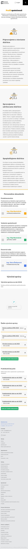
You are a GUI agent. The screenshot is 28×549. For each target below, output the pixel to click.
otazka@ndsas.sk (7, 430)
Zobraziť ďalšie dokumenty (9, 359)
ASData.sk (25, 547)
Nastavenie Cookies (5, 543)
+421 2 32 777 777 (8, 425)
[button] (3, 213)
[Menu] (25, 2)
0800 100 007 (11, 423)
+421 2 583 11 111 (6, 432)
